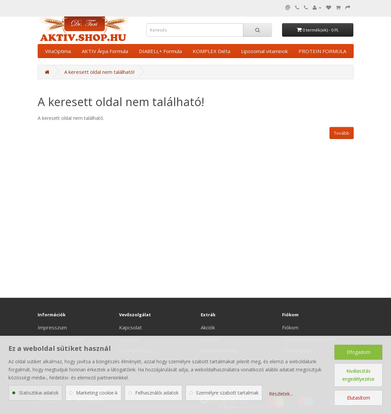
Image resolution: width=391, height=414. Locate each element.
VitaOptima (58, 51)
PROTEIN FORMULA (322, 51)
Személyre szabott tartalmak (227, 392)
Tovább (341, 133)
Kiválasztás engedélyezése (358, 375)
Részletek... (281, 393)
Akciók (208, 327)
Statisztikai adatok (38, 392)
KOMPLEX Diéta (211, 51)
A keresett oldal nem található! (99, 71)
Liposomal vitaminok (264, 51)
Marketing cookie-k (97, 392)
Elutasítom (358, 398)
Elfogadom (358, 352)
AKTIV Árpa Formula (105, 51)
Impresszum (52, 327)
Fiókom (290, 327)
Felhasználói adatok (157, 392)
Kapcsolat (130, 327)
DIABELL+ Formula (160, 51)
